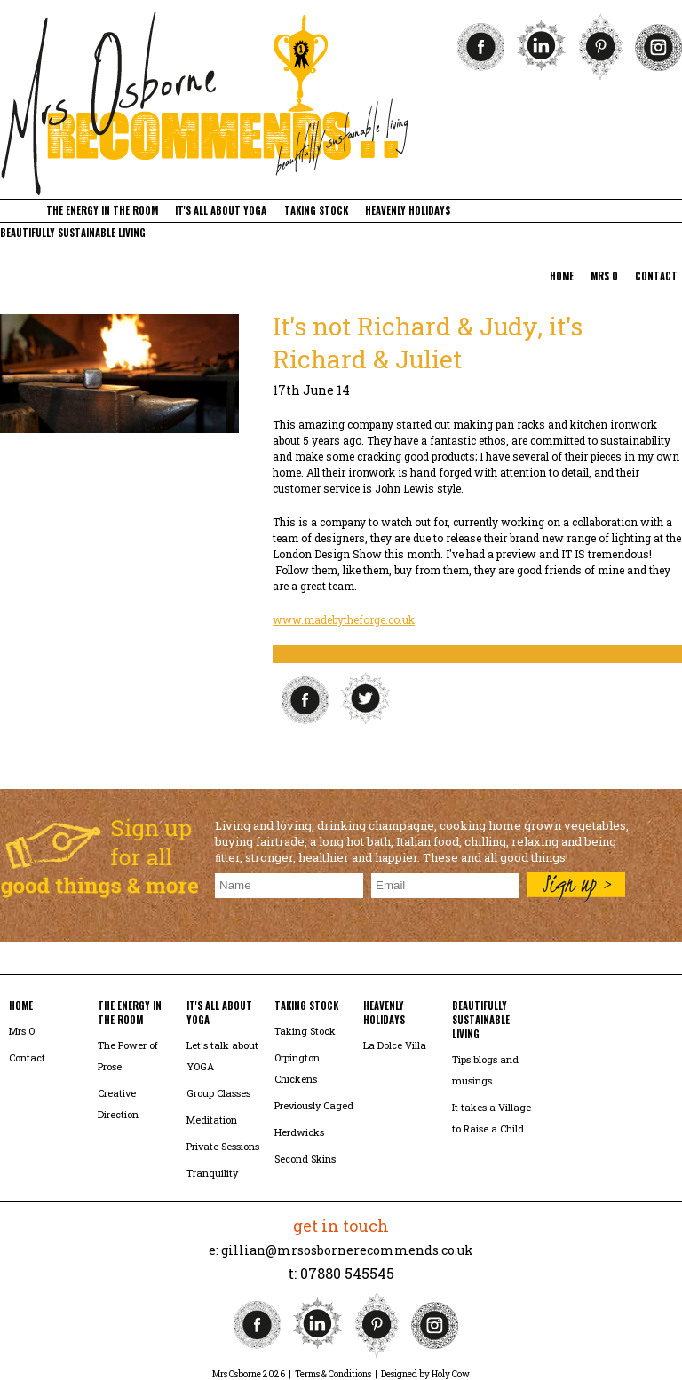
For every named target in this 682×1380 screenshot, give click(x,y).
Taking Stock (305, 1030)
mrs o (604, 276)
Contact (27, 1057)
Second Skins (305, 1158)
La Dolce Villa (394, 1045)
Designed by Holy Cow (425, 1374)
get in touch (341, 1225)
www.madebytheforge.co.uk (344, 619)
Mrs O (22, 1030)
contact (656, 276)
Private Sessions (222, 1146)
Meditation (211, 1119)
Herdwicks (299, 1132)
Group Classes (218, 1093)
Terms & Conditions (333, 1374)
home (562, 276)
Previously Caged (313, 1105)
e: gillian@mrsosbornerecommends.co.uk (341, 1250)
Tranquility (212, 1172)
